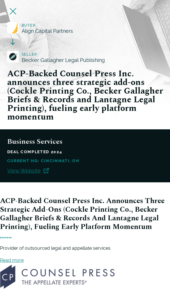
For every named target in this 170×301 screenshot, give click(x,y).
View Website (28, 171)
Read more (12, 260)
